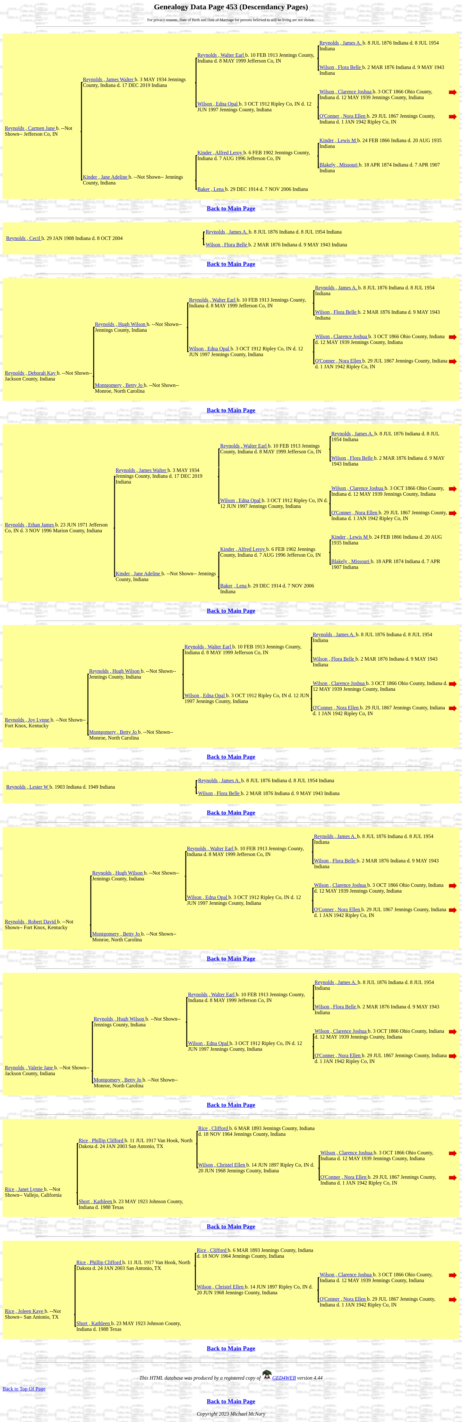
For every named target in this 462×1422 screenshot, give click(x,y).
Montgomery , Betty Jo (119, 385)
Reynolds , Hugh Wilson (121, 324)
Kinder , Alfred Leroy (220, 152)
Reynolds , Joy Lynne (28, 720)
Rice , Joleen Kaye (25, 1311)
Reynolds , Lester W (27, 787)
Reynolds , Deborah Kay (31, 373)
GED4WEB (284, 1378)
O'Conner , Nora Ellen (343, 116)
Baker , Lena (211, 189)
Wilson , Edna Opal (218, 104)
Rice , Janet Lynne (24, 1189)
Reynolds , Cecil (23, 238)
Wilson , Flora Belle (341, 67)
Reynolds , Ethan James (30, 524)
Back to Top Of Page (24, 1389)
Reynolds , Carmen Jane (30, 128)
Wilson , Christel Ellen (222, 1165)
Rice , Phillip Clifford (101, 1140)
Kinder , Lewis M (338, 140)
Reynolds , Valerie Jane (29, 1067)
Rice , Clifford (213, 1128)
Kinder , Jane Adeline (106, 177)
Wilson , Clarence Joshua (346, 91)
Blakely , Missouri (339, 164)
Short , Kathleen (96, 1201)
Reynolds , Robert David (31, 921)
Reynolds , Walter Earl (221, 55)
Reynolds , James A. (341, 43)
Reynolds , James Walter (109, 79)
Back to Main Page (231, 208)
